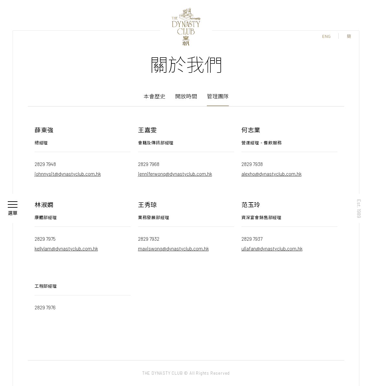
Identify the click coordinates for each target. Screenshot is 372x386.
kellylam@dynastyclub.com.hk (66, 248)
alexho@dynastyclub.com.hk (271, 173)
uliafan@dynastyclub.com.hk (272, 248)
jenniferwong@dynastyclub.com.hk (175, 173)
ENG (326, 36)
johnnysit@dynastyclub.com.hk (68, 173)
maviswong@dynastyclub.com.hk (173, 248)
